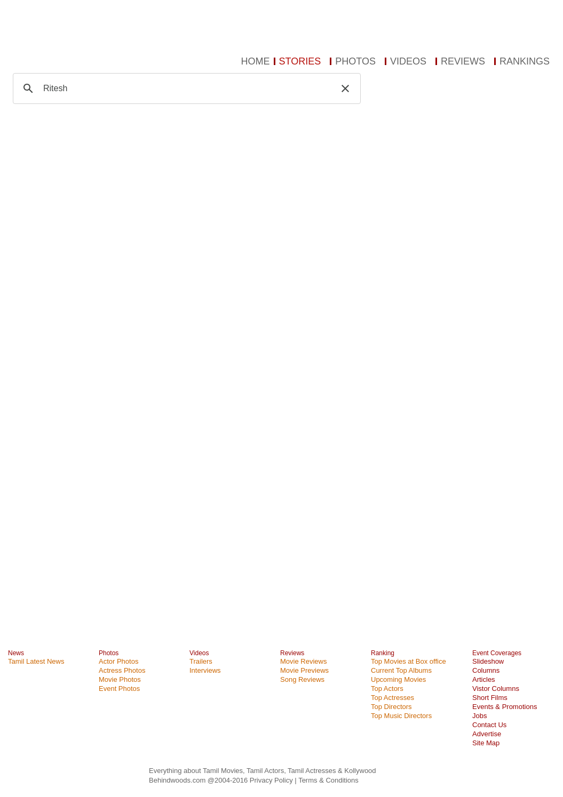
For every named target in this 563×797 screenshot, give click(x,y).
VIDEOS (408, 61)
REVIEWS (463, 61)
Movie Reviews (303, 661)
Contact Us (489, 725)
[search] (185, 88)
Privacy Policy (272, 780)
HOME (255, 61)
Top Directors (391, 707)
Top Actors (387, 689)
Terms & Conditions (328, 780)
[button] (345, 88)
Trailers (200, 661)
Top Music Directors (401, 716)
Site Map (485, 743)
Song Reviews (302, 679)
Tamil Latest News (36, 661)
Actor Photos (118, 661)
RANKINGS (524, 61)
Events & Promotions (504, 707)
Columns (485, 670)
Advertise (486, 734)
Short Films (490, 698)
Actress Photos (122, 670)
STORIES (300, 61)
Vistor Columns (495, 689)
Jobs (479, 716)
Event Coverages (496, 653)
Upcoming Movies (398, 679)
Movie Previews (304, 670)
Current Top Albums (401, 670)
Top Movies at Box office (408, 661)
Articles (483, 679)
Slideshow (488, 661)
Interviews (205, 670)
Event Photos (119, 689)
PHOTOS (355, 61)
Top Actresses (392, 698)
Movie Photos (120, 679)
